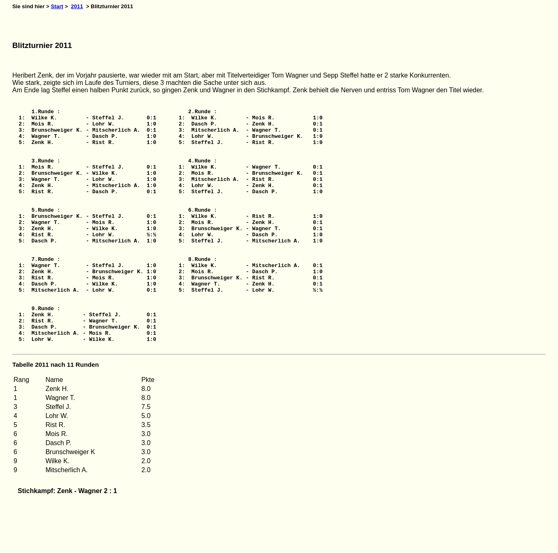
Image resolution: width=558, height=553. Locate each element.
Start (57, 6)
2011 (77, 6)
